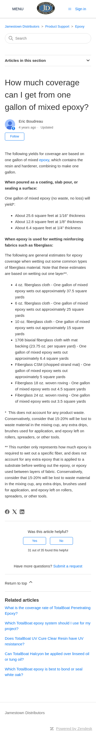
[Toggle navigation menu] (69, 9)
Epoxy (79, 26)
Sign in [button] (80, 9)
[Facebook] (7, 511)
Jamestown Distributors (22, 26)
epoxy (44, 160)
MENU (18, 9)
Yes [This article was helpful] (34, 541)
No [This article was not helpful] (61, 541)
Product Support (57, 26)
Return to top (19, 582)
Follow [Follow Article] (14, 136)
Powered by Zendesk (74, 728)
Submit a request (67, 566)
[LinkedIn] (22, 511)
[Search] (48, 38)
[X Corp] (14, 511)
